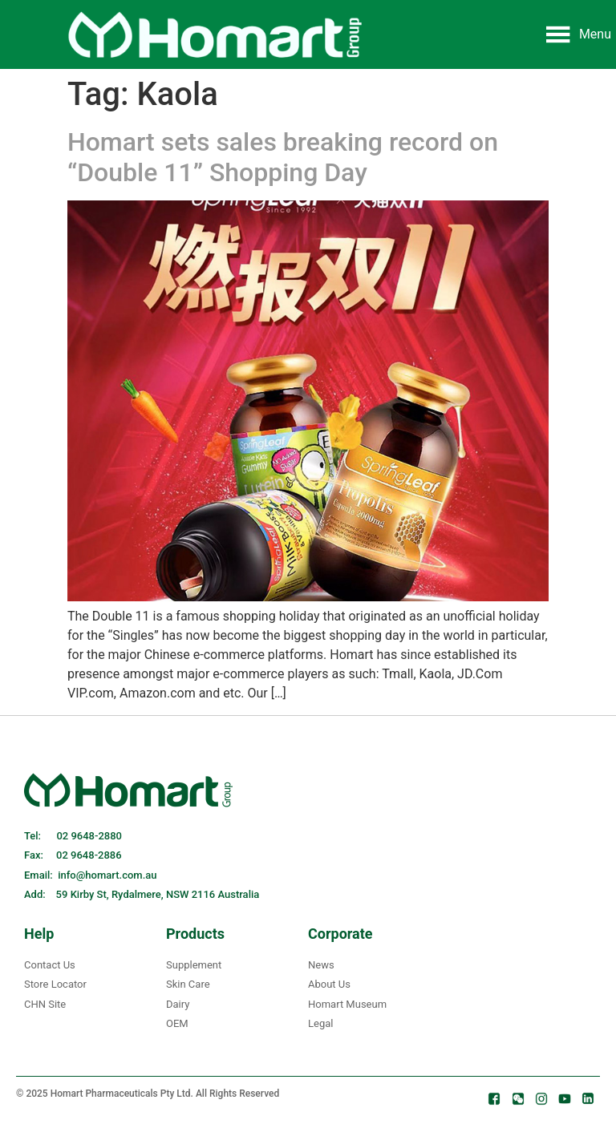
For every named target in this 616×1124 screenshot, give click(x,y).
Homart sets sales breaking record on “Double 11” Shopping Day (282, 157)
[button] (595, 34)
